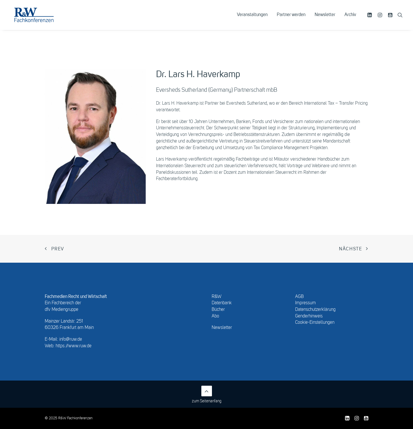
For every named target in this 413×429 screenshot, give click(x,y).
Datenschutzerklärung (315, 309)
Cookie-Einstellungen (314, 322)
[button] (370, 19)
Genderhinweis (309, 316)
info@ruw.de (70, 339)
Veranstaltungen (252, 19)
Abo (215, 316)
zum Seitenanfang (206, 394)
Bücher (218, 309)
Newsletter (325, 19)
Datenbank (222, 303)
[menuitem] (252, 19)
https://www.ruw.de (73, 346)
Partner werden (291, 19)
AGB (299, 297)
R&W (216, 297)
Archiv (350, 19)
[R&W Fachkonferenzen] (41, 19)
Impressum (305, 303)
